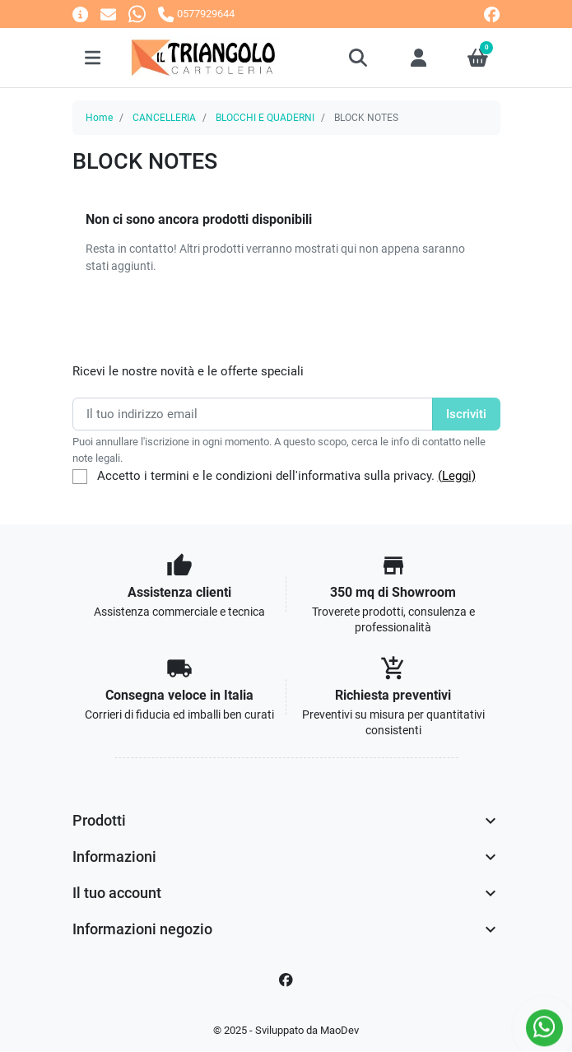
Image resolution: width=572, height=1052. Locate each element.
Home (99, 117)
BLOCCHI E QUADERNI (265, 117)
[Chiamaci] (196, 14)
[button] (359, 57)
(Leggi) (457, 475)
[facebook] (492, 14)
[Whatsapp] (137, 14)
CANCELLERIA (164, 117)
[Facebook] (286, 980)
